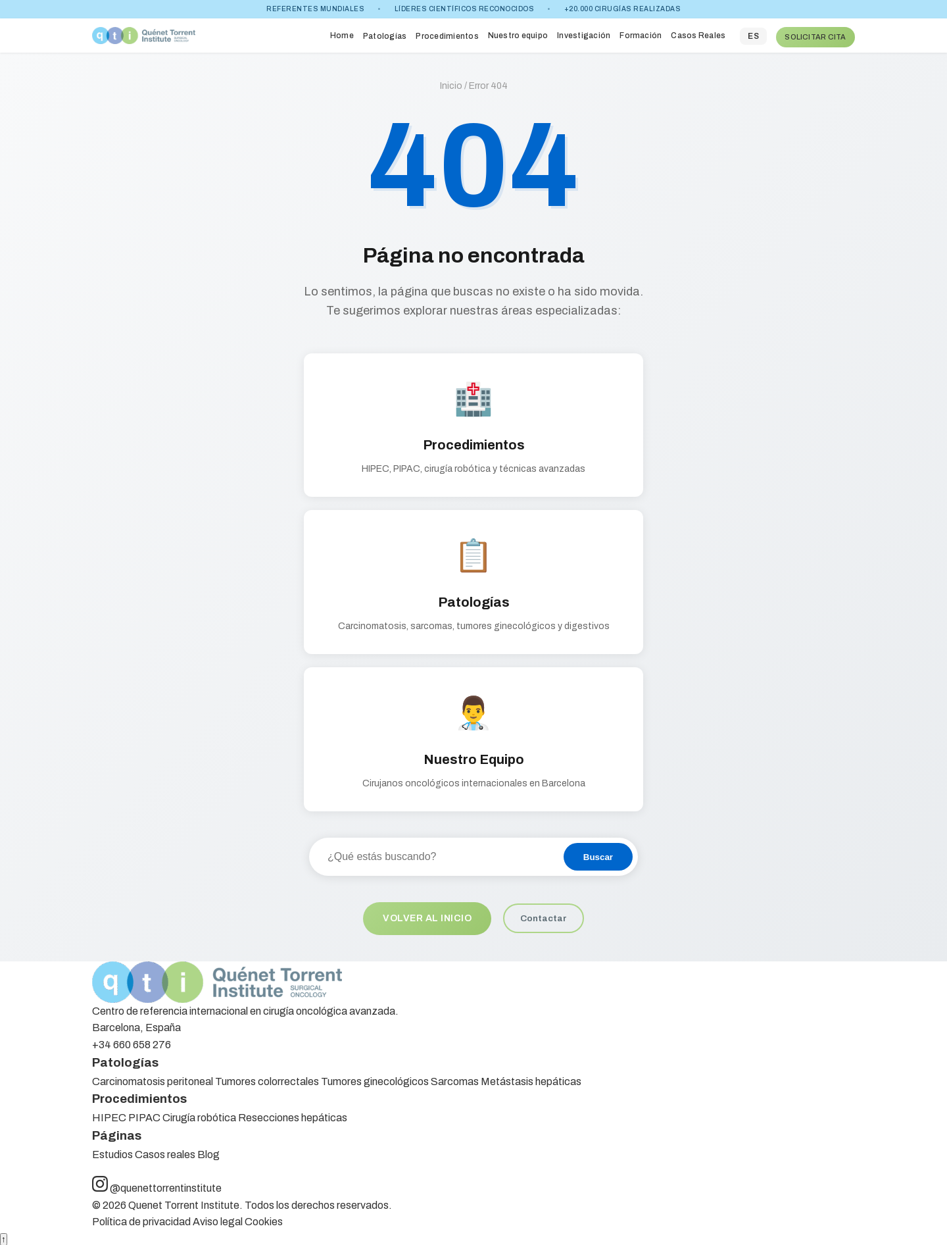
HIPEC (109, 1115)
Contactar (545, 916)
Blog (208, 1151)
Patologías (384, 34)
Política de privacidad (141, 1219)
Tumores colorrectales (267, 1078)
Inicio (451, 83)
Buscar (598, 854)
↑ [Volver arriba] (3, 1237)
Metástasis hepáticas (531, 1078)
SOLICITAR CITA (815, 34)
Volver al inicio (427, 915)
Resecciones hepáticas (292, 1115)
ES (752, 34)
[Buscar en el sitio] (435, 853)
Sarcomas (455, 1078)
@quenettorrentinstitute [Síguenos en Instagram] (157, 1186)
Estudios (112, 1151)
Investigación (583, 33)
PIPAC (144, 1115)
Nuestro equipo (517, 33)
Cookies (264, 1219)
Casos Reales (697, 33)
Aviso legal (218, 1219)
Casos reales (165, 1151)
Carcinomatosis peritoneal (152, 1078)
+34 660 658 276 (131, 1042)
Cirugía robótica (199, 1115)
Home (341, 33)
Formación (640, 33)
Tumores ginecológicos (375, 1078)
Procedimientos (446, 34)
